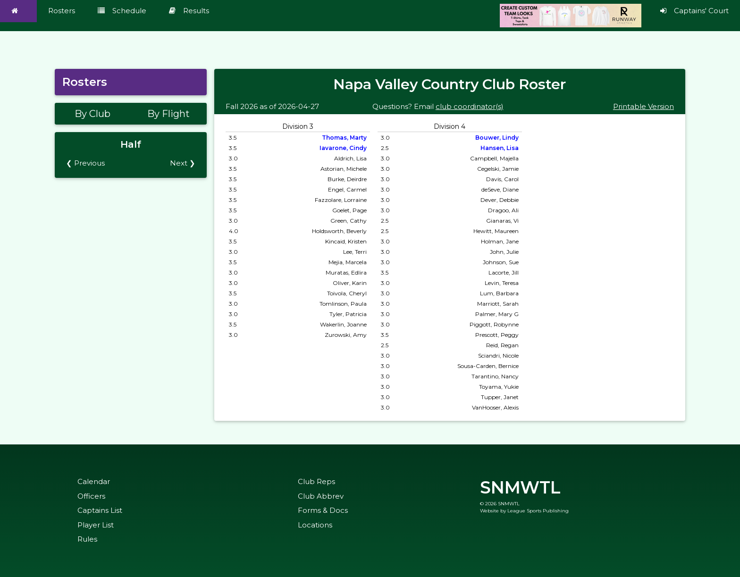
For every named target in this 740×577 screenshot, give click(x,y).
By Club (92, 113)
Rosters (61, 10)
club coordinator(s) (470, 106)
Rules (87, 539)
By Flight (168, 113)
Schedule (122, 10)
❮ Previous (85, 163)
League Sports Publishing (538, 511)
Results (189, 10)
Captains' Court (694, 10)
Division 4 (449, 126)
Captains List (99, 510)
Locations (315, 524)
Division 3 (297, 126)
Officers (91, 496)
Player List (95, 524)
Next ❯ (182, 163)
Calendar (93, 481)
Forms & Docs (323, 510)
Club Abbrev (321, 496)
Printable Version (643, 106)
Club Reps (316, 481)
